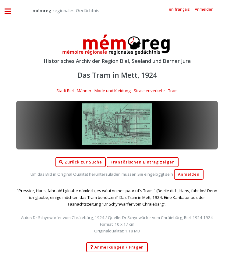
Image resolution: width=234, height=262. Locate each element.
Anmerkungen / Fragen (117, 247)
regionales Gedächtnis (59, 10)
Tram (173, 90)
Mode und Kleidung (112, 90)
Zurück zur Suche (80, 162)
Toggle (11, 11)
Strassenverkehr (149, 90)
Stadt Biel (65, 90)
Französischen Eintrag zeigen (143, 162)
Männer (84, 90)
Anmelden (189, 174)
